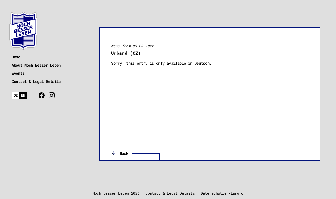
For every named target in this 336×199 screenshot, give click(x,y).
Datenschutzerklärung (222, 193)
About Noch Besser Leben (36, 65)
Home (16, 56)
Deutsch (201, 63)
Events (18, 73)
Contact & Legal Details (36, 81)
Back (124, 153)
